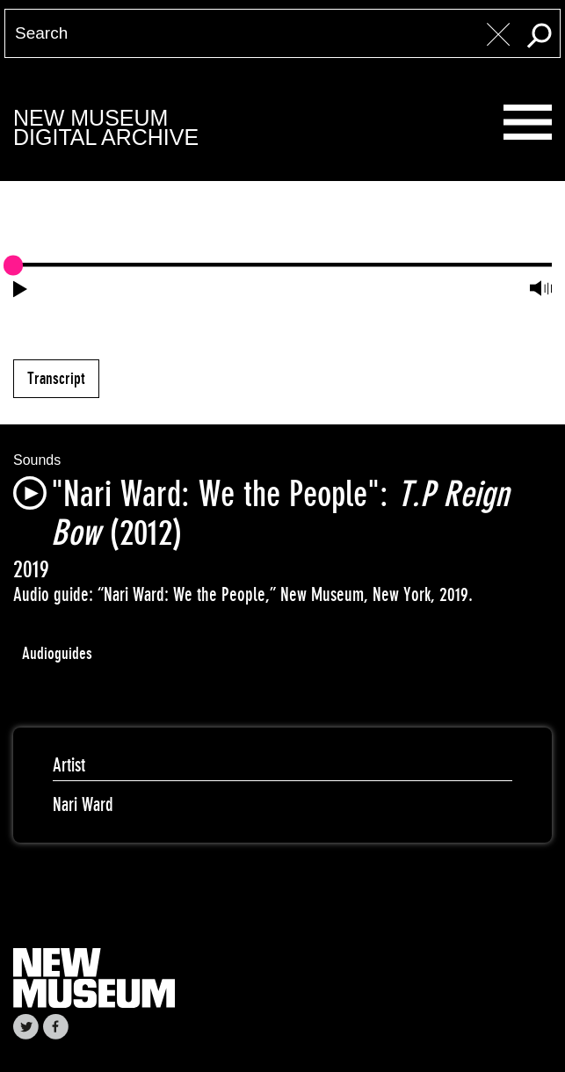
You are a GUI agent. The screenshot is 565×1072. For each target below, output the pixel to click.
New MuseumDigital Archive (106, 127)
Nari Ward (83, 804)
